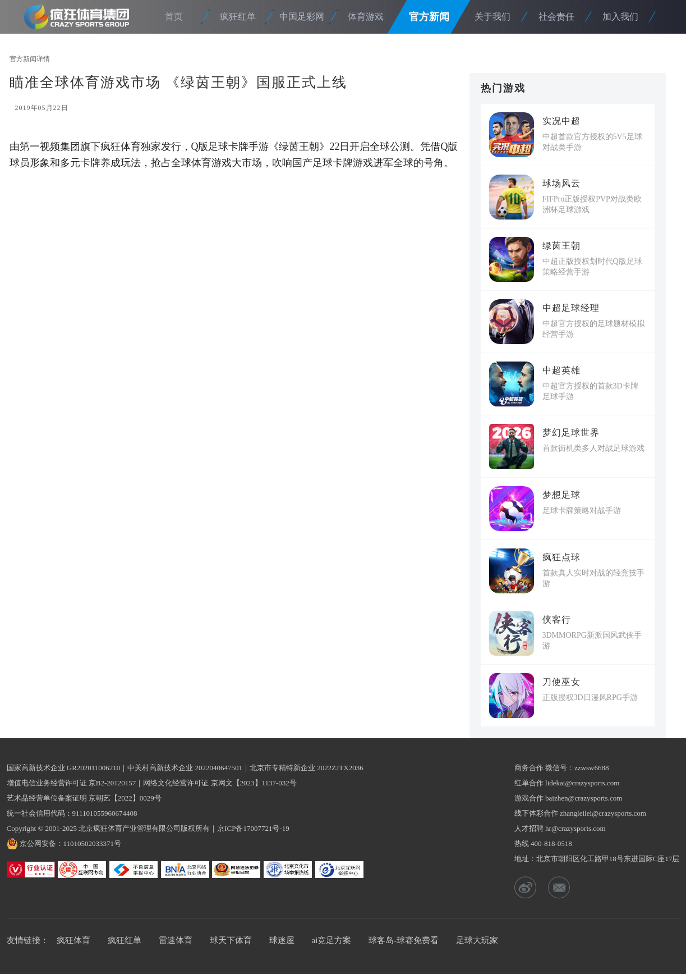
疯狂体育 (80, 16)
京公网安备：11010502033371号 (71, 843)
